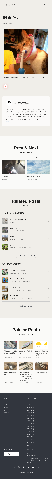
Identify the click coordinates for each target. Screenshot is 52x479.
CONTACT (7, 413)
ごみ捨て (29, 359)
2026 (28, 402)
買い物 (16, 23)
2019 (28, 421)
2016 (28, 429)
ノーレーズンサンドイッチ (17, 287)
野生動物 (24, 247)
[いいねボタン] (5, 86)
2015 (28, 431)
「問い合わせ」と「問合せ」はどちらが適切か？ (10, 354)
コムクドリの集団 (15, 228)
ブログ (10, 23)
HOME (6, 402)
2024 (28, 407)
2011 (28, 442)
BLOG (5, 404)
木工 (42, 385)
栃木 (43, 181)
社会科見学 (36, 181)
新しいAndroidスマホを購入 (18, 279)
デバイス (30, 281)
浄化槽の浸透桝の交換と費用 (10, 375)
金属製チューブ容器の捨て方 (25, 354)
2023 (28, 410)
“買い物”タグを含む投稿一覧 (27, 306)
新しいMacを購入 (15, 295)
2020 (28, 418)
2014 (28, 434)
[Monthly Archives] (11, 454)
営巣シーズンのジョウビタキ (18, 219)
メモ (11, 359)
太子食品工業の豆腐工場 (33, 178)
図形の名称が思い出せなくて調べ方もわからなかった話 (41, 355)
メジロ (12, 245)
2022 (28, 413)
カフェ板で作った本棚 (41, 374)
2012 (28, 439)
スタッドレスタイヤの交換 (17, 270)
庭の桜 (12, 236)
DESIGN (6, 407)
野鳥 (22, 222)
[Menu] (44, 4)
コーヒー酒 (5, 178)
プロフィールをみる (11, 121)
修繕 (12, 385)
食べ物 (24, 290)
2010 (28, 445)
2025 (28, 404)
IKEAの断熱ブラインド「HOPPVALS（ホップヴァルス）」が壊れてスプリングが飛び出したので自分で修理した (25, 378)
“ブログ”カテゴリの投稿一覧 (27, 255)
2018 (28, 423)
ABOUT (6, 410)
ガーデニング (25, 239)
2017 (28, 426)
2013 (28, 437)
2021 (28, 415)
